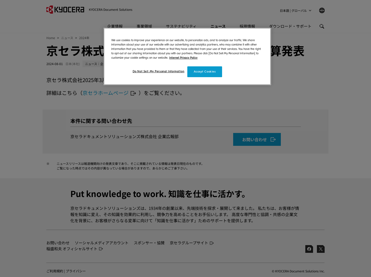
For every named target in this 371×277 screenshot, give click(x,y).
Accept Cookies (205, 71)
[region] (187, 56)
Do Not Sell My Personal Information (158, 71)
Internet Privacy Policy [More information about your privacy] (183, 57)
